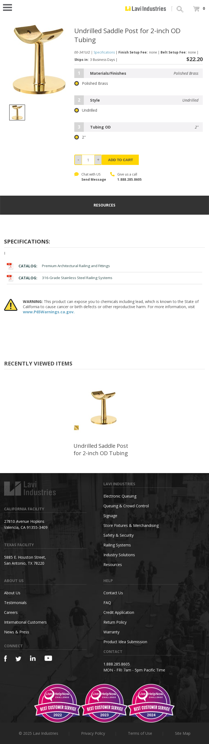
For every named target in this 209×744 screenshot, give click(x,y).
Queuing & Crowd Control (126, 505)
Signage (110, 515)
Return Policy (115, 622)
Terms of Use (140, 733)
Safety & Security (118, 535)
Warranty (111, 631)
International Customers (25, 622)
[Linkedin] (33, 658)
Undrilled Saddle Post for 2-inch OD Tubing (100, 449)
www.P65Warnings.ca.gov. (49, 311)
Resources (112, 564)
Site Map (182, 733)
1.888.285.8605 (129, 179)
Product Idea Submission (125, 641)
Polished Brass (91, 83)
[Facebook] (5, 658)
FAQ (107, 602)
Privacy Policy (93, 733)
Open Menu (9, 7)
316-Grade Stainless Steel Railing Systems (59, 277)
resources (104, 205)
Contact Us (113, 592)
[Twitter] (18, 659)
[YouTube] (48, 658)
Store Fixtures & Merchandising (131, 525)
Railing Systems (117, 545)
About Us (12, 592)
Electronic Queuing (119, 496)
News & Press (16, 631)
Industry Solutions (119, 554)
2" (80, 137)
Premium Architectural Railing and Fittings (58, 265)
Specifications (104, 52)
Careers (11, 612)
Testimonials (15, 602)
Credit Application (118, 612)
